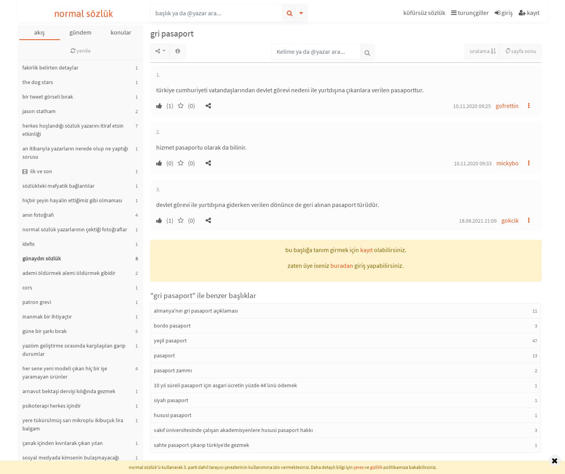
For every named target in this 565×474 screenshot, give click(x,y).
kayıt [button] (366, 250)
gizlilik (376, 467)
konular (121, 32)
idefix (28, 243)
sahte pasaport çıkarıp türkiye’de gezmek (201, 444)
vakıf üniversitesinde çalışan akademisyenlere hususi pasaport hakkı (233, 430)
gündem (80, 32)
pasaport (164, 355)
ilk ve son (37, 171)
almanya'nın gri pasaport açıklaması (196, 310)
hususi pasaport (172, 415)
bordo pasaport (172, 325)
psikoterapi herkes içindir (51, 405)
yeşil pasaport (170, 340)
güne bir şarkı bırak (44, 331)
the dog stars (37, 82)
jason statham (39, 111)
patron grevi (36, 302)
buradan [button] (341, 265)
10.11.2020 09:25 (472, 106)
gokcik (510, 220)
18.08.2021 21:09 (478, 220)
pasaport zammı (173, 370)
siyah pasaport (171, 400)
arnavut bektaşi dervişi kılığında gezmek (68, 391)
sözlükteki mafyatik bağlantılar (58, 185)
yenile (81, 50)
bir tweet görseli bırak (47, 96)
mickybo (507, 163)
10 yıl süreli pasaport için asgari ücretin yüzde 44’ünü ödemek (225, 385)
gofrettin (507, 106)
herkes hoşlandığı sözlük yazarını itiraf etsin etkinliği (73, 129)
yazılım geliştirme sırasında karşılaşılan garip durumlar (74, 349)
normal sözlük (83, 13)
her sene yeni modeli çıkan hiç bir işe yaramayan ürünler (64, 372)
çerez (359, 467)
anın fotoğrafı (38, 214)
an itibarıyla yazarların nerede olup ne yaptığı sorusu (75, 152)
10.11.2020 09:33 (473, 163)
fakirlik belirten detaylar (50, 67)
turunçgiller (470, 12)
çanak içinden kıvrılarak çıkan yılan (62, 443)
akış (39, 32)
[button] (425, 14)
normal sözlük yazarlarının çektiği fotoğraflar (74, 229)
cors (27, 287)
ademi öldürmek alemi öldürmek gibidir (68, 272)
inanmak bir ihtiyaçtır (47, 316)
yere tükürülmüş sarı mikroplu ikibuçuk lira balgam (72, 424)
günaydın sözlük (41, 258)
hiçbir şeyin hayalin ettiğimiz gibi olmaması (72, 200)
